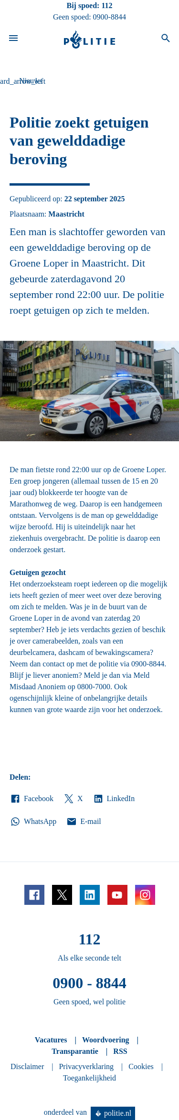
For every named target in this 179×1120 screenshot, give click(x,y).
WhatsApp (33, 821)
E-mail (83, 821)
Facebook (31, 798)
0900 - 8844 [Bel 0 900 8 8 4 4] (89, 982)
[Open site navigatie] (13, 39)
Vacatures (51, 1040)
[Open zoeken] (165, 39)
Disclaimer (27, 1066)
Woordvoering (105, 1040)
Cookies (140, 1066)
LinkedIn (114, 798)
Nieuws (30, 81)
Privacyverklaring (86, 1066)
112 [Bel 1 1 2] (106, 5)
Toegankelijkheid (89, 1078)
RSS (120, 1051)
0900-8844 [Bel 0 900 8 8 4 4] (109, 17)
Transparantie (75, 1051)
